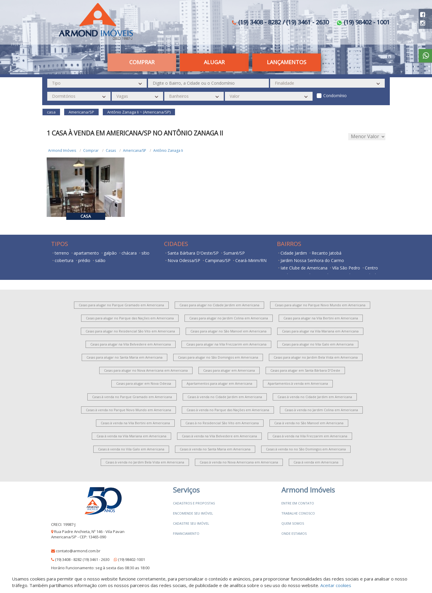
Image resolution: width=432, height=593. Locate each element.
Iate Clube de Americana (303, 268)
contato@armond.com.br (78, 550)
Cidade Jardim (293, 253)
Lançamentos (286, 62)
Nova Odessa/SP (184, 260)
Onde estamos (294, 533)
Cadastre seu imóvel (191, 523)
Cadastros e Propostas (194, 503)
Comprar (141, 62)
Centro (371, 268)
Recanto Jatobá (326, 253)
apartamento (86, 253)
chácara (129, 253)
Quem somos (292, 523)
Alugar (214, 62)
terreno (62, 253)
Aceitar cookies (335, 585)
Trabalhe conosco (298, 513)
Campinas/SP (218, 260)
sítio (145, 253)
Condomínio (335, 95)
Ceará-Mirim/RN (251, 260)
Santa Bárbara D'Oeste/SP (193, 253)
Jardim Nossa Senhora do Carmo (312, 260)
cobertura (64, 260)
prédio (84, 260)
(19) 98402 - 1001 (363, 22)
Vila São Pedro (346, 268)
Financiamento (186, 533)
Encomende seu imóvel (193, 513)
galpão (110, 253)
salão (100, 260)
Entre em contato (297, 503)
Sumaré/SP (234, 253)
